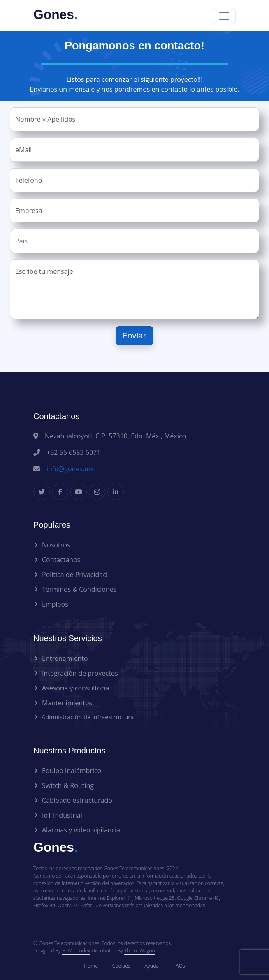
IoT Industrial (62, 815)
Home (91, 965)
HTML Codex (76, 950)
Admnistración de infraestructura (88, 717)
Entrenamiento (65, 658)
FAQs (179, 965)
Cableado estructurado (77, 800)
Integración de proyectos (80, 673)
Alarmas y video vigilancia (81, 829)
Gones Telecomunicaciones (69, 943)
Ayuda (151, 965)
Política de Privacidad (74, 574)
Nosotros (56, 544)
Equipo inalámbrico (71, 770)
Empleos (55, 604)
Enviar (134, 335)
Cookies (121, 965)
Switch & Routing (68, 785)
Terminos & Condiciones (79, 589)
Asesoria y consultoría (75, 688)
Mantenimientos (67, 702)
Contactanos (61, 559)
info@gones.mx (70, 468)
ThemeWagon (139, 950)
